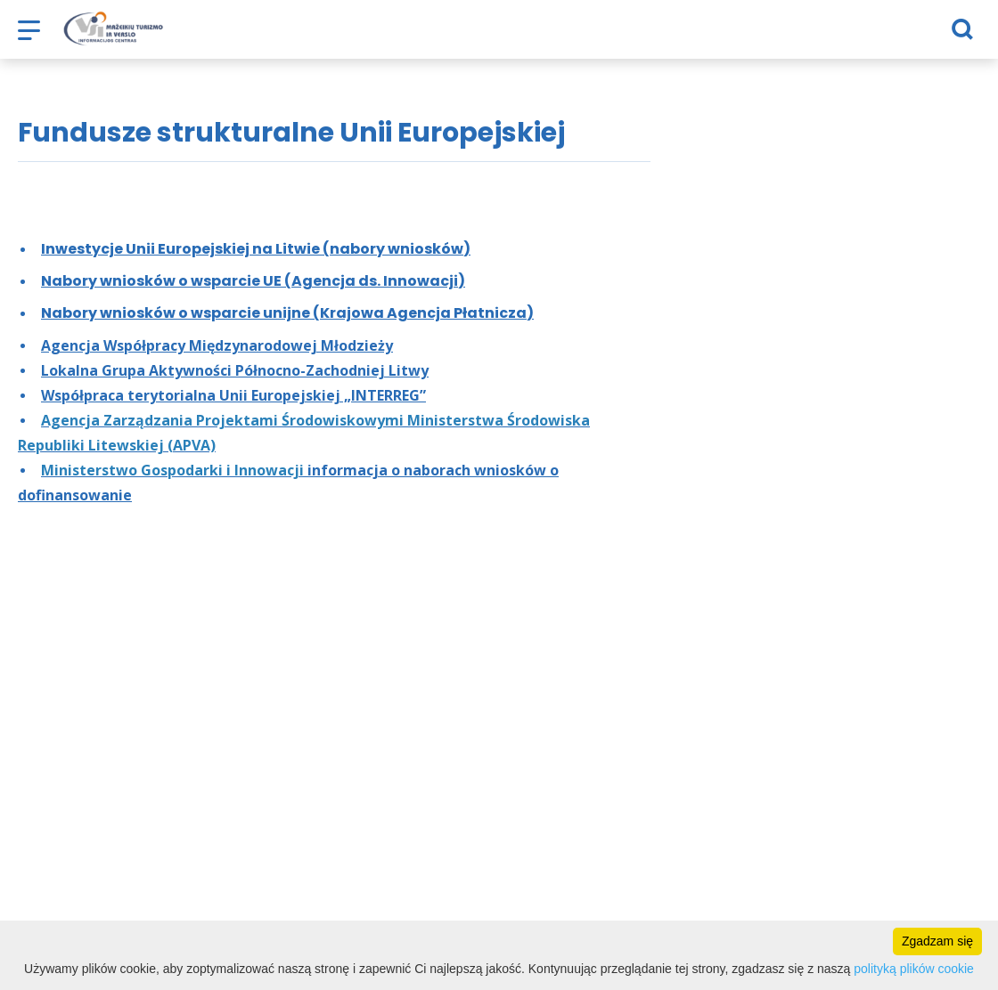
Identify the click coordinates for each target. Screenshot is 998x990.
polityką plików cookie (914, 969)
